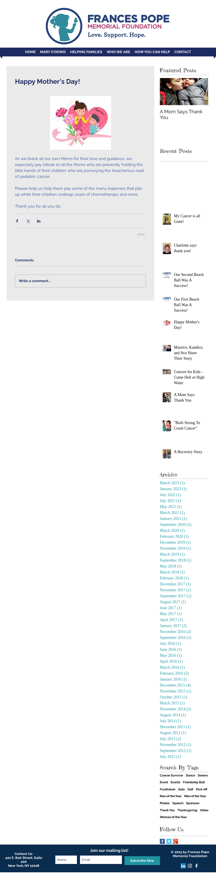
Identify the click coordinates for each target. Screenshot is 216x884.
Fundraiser (167, 789)
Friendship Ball (194, 782)
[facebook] (196, 866)
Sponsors (192, 803)
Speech (177, 803)
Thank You (167, 810)
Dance (190, 775)
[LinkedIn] (183, 866)
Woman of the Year (173, 817)
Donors (203, 775)
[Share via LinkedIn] (39, 221)
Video (204, 810)
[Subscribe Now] (142, 860)
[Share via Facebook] (17, 221)
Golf (190, 789)
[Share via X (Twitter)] (28, 221)
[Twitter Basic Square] (168, 841)
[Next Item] (201, 91)
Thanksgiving (187, 810)
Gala (181, 789)
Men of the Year (195, 796)
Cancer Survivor (171, 775)
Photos (165, 803)
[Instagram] (190, 866)
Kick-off (201, 789)
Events (175, 782)
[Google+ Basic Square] (175, 841)
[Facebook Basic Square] (162, 841)
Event (164, 782)
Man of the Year (171, 796)
